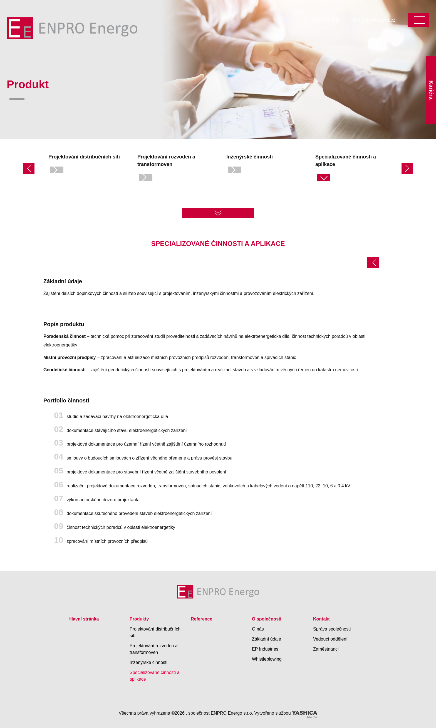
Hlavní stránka (83, 619)
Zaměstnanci (326, 649)
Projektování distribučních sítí (155, 632)
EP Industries (265, 649)
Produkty (139, 619)
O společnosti (266, 619)
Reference (201, 619)
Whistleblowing (267, 659)
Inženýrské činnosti (148, 662)
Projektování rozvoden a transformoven (154, 649)
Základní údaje (266, 639)
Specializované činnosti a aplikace (155, 675)
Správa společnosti (332, 629)
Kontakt (321, 619)
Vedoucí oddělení (330, 639)
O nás (258, 629)
